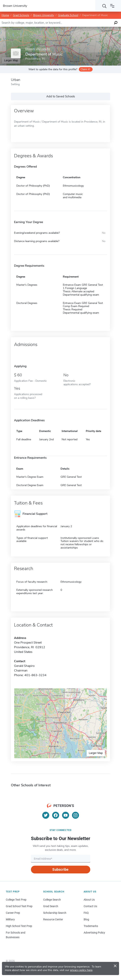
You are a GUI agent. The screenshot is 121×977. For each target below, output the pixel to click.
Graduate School (68, 15)
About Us (89, 899)
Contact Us (90, 906)
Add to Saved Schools (60, 96)
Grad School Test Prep (19, 906)
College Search (52, 899)
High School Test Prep (19, 926)
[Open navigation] (112, 6)
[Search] (104, 6)
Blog (86, 919)
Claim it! (85, 69)
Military (10, 919)
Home (5, 15)
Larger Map (96, 753)
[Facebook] (55, 815)
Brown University (43, 15)
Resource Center (53, 919)
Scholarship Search (54, 912)
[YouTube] (65, 815)
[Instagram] (75, 815)
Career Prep (13, 912)
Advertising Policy (94, 932)
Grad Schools (21, 15)
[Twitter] (45, 815)
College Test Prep (16, 899)
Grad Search (50, 906)
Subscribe (60, 869)
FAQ (86, 912)
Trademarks (91, 926)
